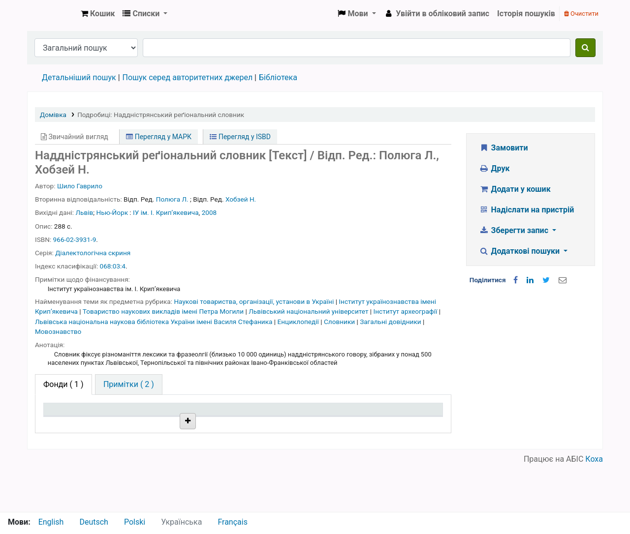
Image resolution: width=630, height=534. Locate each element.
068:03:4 (113, 266)
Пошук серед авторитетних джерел (188, 77)
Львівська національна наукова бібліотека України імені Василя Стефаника (154, 322)
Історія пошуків (526, 13)
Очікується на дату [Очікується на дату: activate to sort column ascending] (401, 423)
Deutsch (93, 522)
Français (233, 522)
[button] (98, 14)
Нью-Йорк (112, 212)
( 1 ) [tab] (63, 384)
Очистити (581, 13)
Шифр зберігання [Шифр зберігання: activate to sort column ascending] (238, 423)
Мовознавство (58, 331)
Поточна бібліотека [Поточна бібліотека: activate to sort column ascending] (146, 418)
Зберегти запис (514, 230)
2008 (209, 212)
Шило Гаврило (79, 186)
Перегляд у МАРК (158, 137)
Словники (340, 322)
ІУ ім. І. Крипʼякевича (166, 212)
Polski (134, 522)
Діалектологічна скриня (92, 253)
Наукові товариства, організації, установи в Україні (254, 301)
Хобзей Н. (240, 199)
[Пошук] (585, 47)
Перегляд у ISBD (240, 137)
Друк (494, 168)
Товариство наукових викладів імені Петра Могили (164, 311)
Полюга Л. (172, 199)
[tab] (128, 384)
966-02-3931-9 (74, 239)
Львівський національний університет (309, 311)
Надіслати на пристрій (526, 209)
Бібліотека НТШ (159, 446)
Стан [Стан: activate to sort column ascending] (297, 423)
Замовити (503, 147)
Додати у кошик (515, 189)
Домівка (53, 115)
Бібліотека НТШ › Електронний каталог (52, 14)
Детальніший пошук (79, 77)
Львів (85, 212)
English (51, 522)
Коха (594, 505)
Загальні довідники (391, 322)
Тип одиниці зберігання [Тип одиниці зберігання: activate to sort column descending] (70, 418)
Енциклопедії (299, 322)
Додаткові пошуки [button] (520, 251)
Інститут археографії (406, 311)
